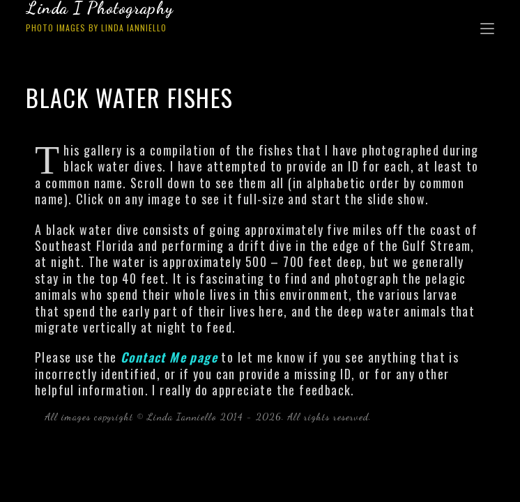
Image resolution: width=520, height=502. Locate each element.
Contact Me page (169, 357)
